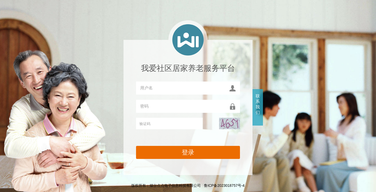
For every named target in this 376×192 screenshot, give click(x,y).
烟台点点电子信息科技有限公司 (175, 185)
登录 (188, 152)
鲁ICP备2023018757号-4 (224, 185)
